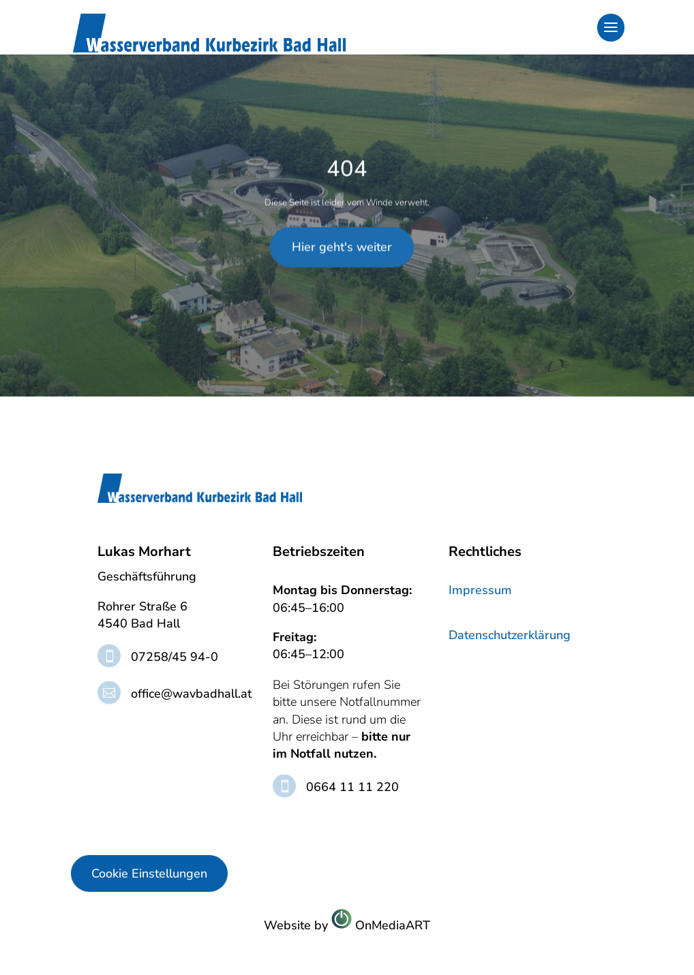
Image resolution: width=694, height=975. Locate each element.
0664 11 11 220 (352, 787)
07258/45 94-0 (174, 657)
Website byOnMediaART (347, 924)
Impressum (480, 590)
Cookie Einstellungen (149, 873)
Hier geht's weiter (342, 191)
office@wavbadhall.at (191, 693)
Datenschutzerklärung (510, 635)
